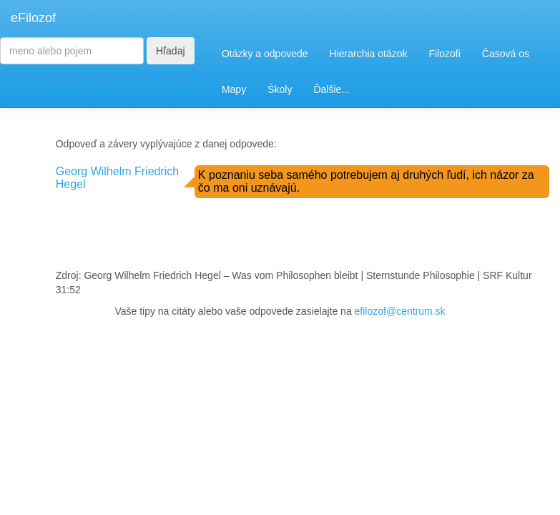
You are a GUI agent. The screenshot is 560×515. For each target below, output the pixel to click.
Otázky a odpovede (265, 53)
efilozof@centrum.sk (400, 311)
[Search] (72, 50)
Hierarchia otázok (369, 53)
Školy (279, 89)
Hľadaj (170, 51)
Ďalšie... (331, 89)
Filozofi (444, 53)
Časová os (505, 53)
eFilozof (33, 18)
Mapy (234, 89)
